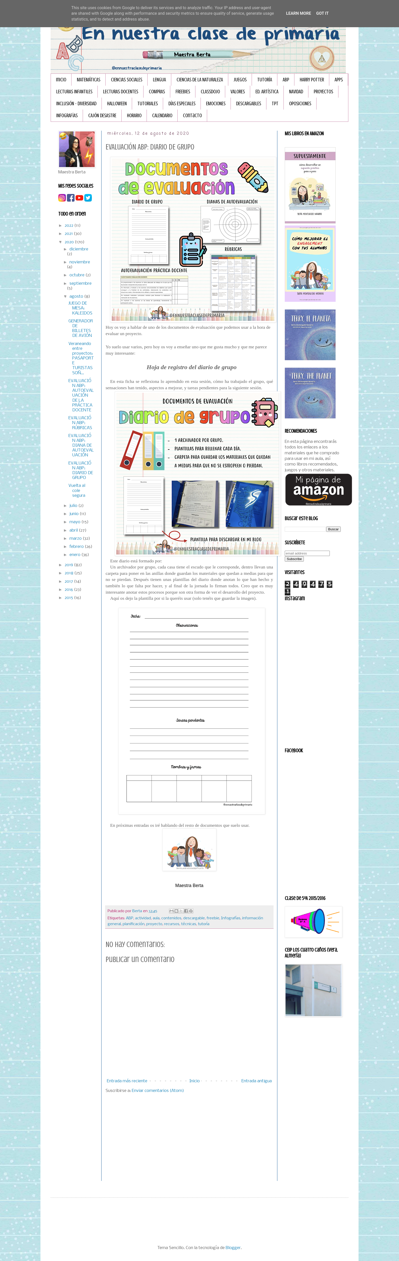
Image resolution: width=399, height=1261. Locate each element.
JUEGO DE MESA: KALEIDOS (80, 308)
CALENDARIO (162, 115)
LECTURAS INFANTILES (74, 92)
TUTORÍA (264, 80)
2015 (69, 597)
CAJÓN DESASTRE (102, 115)
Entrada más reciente (127, 1081)
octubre (77, 275)
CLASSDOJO (210, 92)
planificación (134, 924)
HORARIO (134, 115)
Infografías (230, 918)
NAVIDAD (296, 92)
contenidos (171, 918)
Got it (322, 13)
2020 (70, 242)
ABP (286, 80)
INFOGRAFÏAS (67, 115)
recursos (171, 924)
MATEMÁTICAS (88, 80)
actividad (143, 918)
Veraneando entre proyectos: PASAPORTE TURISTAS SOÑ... (81, 358)
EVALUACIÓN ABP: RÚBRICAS (80, 423)
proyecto (154, 924)
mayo (75, 522)
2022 (69, 225)
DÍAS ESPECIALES (181, 104)
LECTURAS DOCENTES (120, 92)
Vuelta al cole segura (76, 490)
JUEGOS (240, 80)
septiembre (80, 283)
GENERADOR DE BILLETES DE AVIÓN (80, 328)
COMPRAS (157, 92)
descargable (194, 918)
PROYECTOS (323, 92)
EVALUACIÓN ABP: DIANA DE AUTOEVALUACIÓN (81, 445)
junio (74, 514)
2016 (69, 589)
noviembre (79, 262)
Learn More (298, 13)
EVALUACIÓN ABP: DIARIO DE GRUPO (80, 471)
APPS (339, 80)
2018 (69, 573)
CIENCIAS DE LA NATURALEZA (200, 80)
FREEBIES (183, 92)
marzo (76, 538)
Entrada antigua (256, 1081)
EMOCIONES (215, 104)
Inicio (61, 80)
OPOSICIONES (300, 104)
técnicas (188, 924)
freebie (213, 918)
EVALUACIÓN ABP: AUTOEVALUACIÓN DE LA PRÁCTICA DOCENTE (81, 396)
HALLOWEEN (117, 104)
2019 (69, 565)
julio (73, 505)
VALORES (238, 92)
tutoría (203, 924)
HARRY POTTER (312, 80)
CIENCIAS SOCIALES (126, 80)
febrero (77, 546)
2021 (69, 233)
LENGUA (159, 80)
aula (156, 918)
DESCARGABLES (248, 104)
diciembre (78, 249)
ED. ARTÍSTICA (266, 92)
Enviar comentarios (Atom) (158, 1090)
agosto (76, 296)
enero (75, 554)
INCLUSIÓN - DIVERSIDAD (76, 104)
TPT (275, 104)
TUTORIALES (147, 104)
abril (74, 530)
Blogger (233, 1247)
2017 (69, 581)
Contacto (192, 115)
